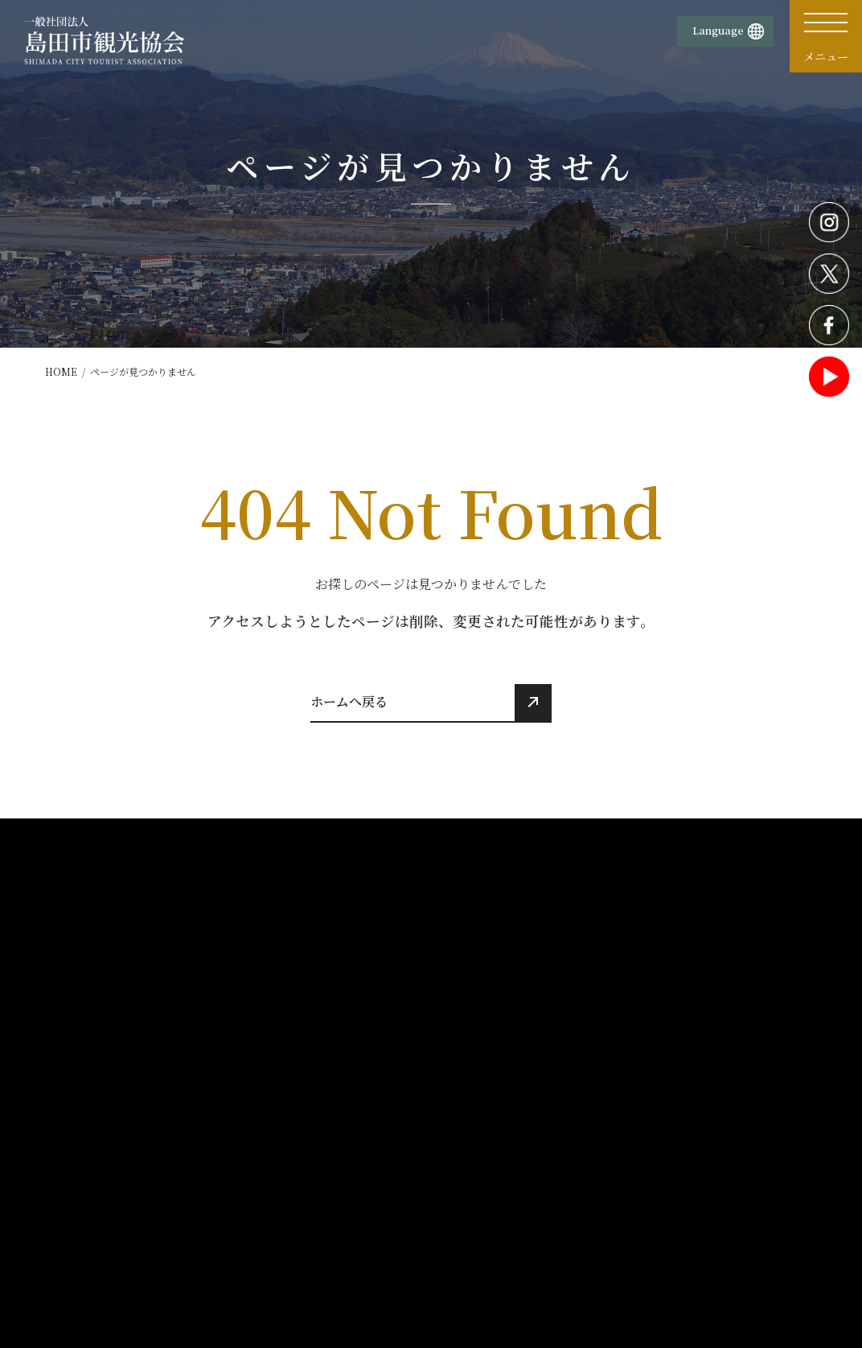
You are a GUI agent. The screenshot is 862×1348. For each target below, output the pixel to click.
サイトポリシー (489, 1122)
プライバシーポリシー (505, 1143)
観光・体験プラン (774, 1048)
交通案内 (553, 1037)
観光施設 (449, 899)
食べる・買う (460, 998)
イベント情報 (564, 866)
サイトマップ (736, 1162)
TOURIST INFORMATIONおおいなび (374, 1205)
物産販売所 (352, 1164)
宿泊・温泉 (455, 978)
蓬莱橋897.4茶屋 (376, 1241)
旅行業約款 (605, 1162)
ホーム (343, 866)
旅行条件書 (605, 1204)
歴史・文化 (455, 919)
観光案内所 (352, 1143)
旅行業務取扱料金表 (626, 1183)
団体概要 (347, 1122)
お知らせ (757, 866)
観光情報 (451, 866)
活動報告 (655, 1037)
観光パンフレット (672, 877)
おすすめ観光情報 (365, 1048)
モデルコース (462, 1037)
